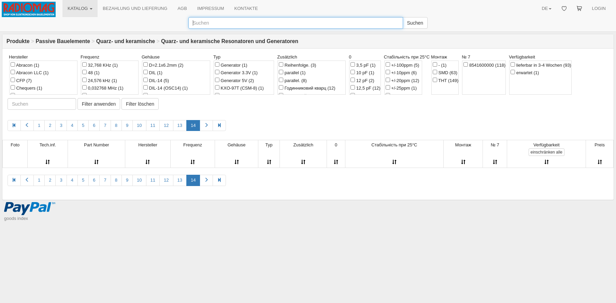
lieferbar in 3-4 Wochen (541, 65)
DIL (152, 72)
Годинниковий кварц (307, 88)
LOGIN (599, 8)
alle (546, 152)
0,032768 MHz (103, 88)
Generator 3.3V (236, 72)
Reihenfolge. (297, 65)
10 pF (362, 72)
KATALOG (80, 8)
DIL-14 (156, 80)
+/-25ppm (401, 88)
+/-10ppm (401, 72)
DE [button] (546, 8)
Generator (231, 65)
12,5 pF (365, 88)
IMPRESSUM (210, 8)
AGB (182, 8)
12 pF (362, 80)
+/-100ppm (402, 65)
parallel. (293, 80)
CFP (21, 80)
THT (445, 80)
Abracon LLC (29, 72)
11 (153, 125)
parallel (292, 72)
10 (139, 125)
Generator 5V (234, 80)
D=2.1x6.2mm (163, 65)
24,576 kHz (99, 80)
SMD (445, 72)
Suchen (415, 23)
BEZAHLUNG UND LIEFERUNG (135, 8)
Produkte (18, 41)
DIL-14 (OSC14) (165, 88)
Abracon (25, 65)
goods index (16, 218)
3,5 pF (362, 65)
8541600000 (484, 65)
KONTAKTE (246, 8)
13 (179, 125)
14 (193, 125)
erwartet (525, 72)
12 (166, 125)
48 (91, 72)
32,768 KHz (100, 65)
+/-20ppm (402, 80)
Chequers (26, 88)
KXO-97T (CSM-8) (239, 88)
